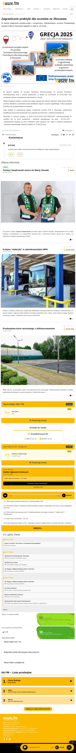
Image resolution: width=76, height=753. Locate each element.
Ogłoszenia (56, 9)
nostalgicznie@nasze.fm (33, 732)
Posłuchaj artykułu (9, 134)
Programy (37, 9)
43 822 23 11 (12, 726)
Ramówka (47, 9)
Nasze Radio (7, 9)
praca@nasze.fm (10, 734)
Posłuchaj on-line (38, 420)
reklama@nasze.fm (32, 728)
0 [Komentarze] (71, 240)
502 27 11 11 (31, 439)
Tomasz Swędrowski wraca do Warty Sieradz (26, 170)
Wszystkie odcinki (38, 487)
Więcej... (38, 528)
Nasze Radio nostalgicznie (14, 663)
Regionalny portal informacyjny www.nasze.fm (21, 652)
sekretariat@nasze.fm (21, 726)
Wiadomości (19, 9)
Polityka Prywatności (19, 746)
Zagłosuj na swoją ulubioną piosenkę (38, 709)
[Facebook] (4, 739)
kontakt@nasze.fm (39, 434)
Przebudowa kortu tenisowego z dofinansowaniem (29, 328)
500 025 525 (25, 732)
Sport (28, 9)
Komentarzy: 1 (68, 130)
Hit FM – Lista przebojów (16, 672)
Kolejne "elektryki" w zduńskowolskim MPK (25, 249)
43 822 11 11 (25, 728)
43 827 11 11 (47, 439)
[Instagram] (9, 739)
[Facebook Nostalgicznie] (6, 739)
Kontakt (65, 9)
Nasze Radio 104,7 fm (12, 642)
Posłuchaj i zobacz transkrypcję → (37, 483)
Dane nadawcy (6, 736)
